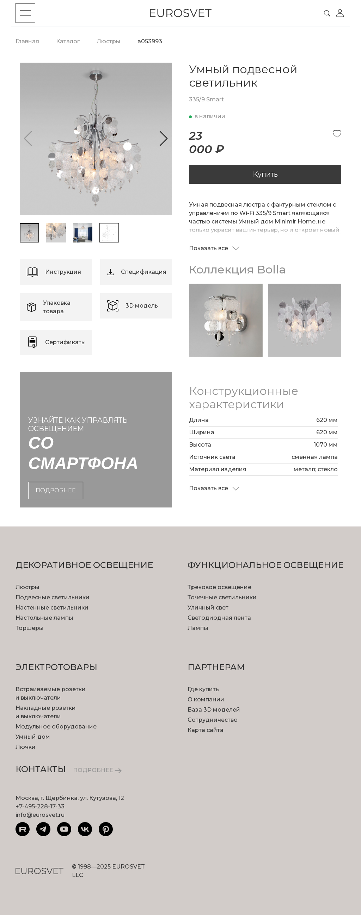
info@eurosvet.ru (40, 815)
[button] (164, 138)
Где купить (203, 689)
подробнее (56, 490)
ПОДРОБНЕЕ (97, 770)
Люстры (27, 587)
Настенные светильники (52, 607)
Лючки (26, 747)
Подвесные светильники (53, 597)
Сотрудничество (213, 720)
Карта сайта (206, 730)
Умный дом (33, 736)
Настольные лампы (44, 617)
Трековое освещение (219, 587)
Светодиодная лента (219, 617)
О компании (206, 699)
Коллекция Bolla (237, 269)
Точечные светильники (222, 597)
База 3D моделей (214, 709)
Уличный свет (208, 607)
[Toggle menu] (25, 13)
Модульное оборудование (56, 726)
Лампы (198, 628)
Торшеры (30, 628)
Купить (265, 174)
